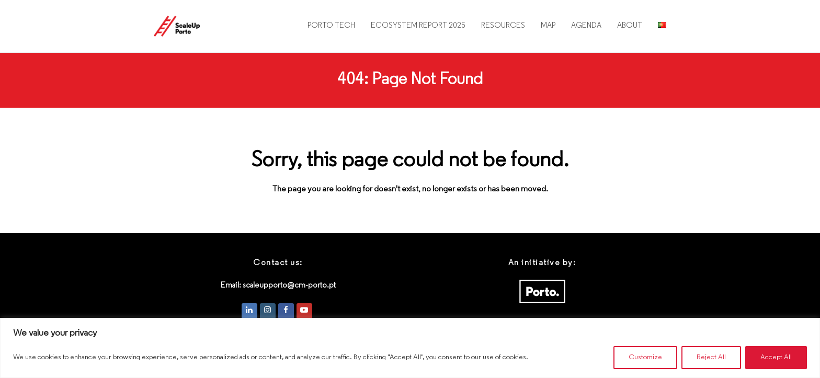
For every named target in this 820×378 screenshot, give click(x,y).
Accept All (776, 357)
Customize (645, 357)
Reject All (711, 357)
